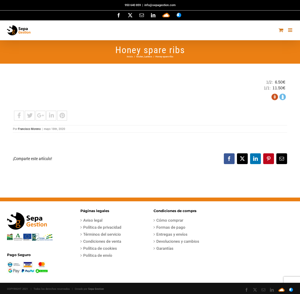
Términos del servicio (102, 234)
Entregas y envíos (172, 234)
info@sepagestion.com (160, 5)
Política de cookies (100, 248)
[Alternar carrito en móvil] (281, 30)
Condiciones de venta (102, 241)
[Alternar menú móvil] (290, 30)
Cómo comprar (169, 220)
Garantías (164, 248)
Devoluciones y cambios (177, 241)
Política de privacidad (102, 227)
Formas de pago (170, 227)
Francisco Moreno (29, 129)
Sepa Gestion (96, 288)
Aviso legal (92, 220)
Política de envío (97, 255)
